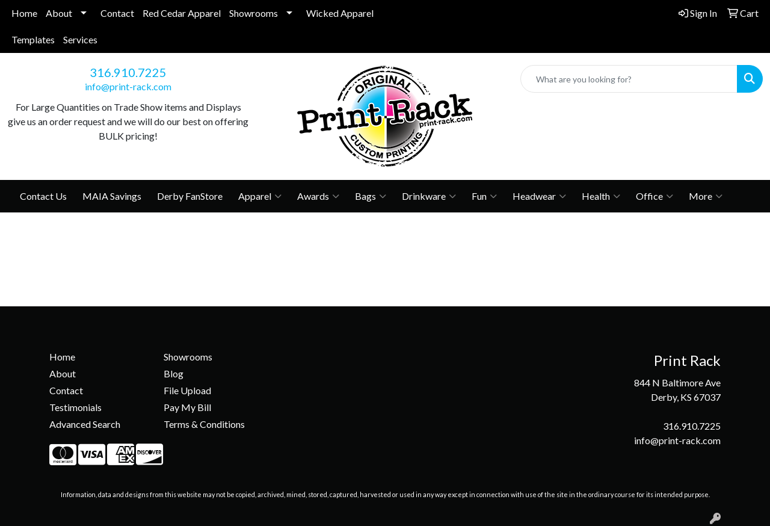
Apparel (260, 196)
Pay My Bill (187, 407)
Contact (117, 13)
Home (24, 13)
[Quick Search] (629, 79)
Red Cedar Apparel (182, 13)
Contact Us (43, 196)
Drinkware (429, 196)
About (59, 13)
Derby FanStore (190, 196)
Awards (318, 196)
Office (654, 196)
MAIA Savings (111, 196)
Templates (33, 39)
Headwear (539, 196)
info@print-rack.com (128, 86)
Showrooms (253, 13)
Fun (484, 196)
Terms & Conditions (204, 424)
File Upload (187, 390)
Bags (370, 196)
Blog (173, 373)
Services (80, 39)
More (705, 196)
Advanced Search (84, 424)
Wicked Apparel (340, 13)
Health (601, 196)
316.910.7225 (128, 72)
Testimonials (75, 407)
